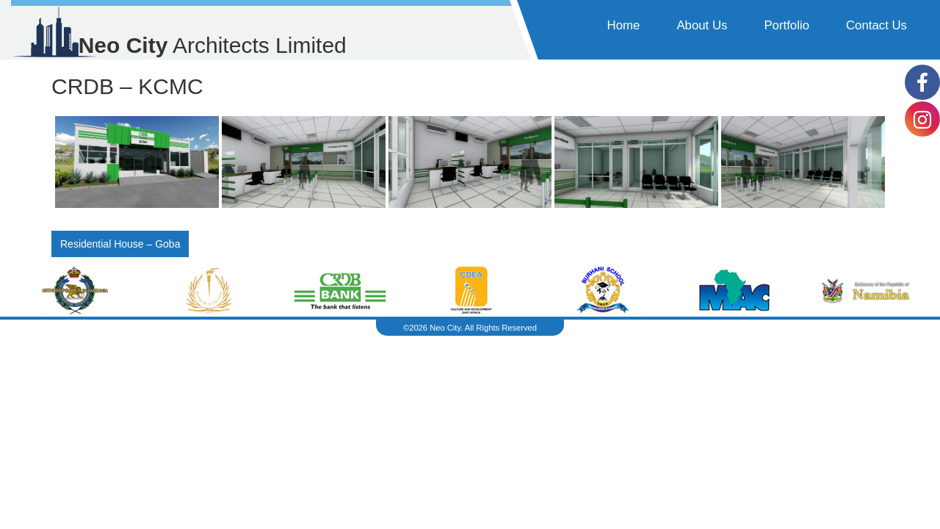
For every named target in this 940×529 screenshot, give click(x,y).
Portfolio (786, 25)
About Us (701, 25)
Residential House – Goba (120, 244)
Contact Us (876, 25)
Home (623, 25)
